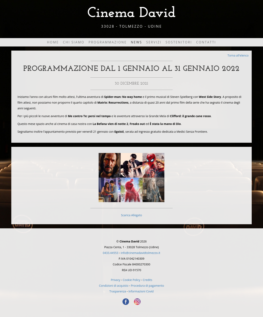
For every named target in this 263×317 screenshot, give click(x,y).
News (136, 42)
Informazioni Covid (141, 291)
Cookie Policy (131, 280)
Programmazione (108, 42)
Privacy (115, 280)
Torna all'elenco (238, 55)
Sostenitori (179, 42)
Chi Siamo (73, 42)
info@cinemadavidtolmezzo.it (140, 253)
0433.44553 (110, 253)
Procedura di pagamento (147, 286)
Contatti (206, 42)
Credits (147, 280)
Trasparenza (117, 291)
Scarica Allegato (131, 215)
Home (53, 42)
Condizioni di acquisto (113, 286)
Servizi (153, 42)
